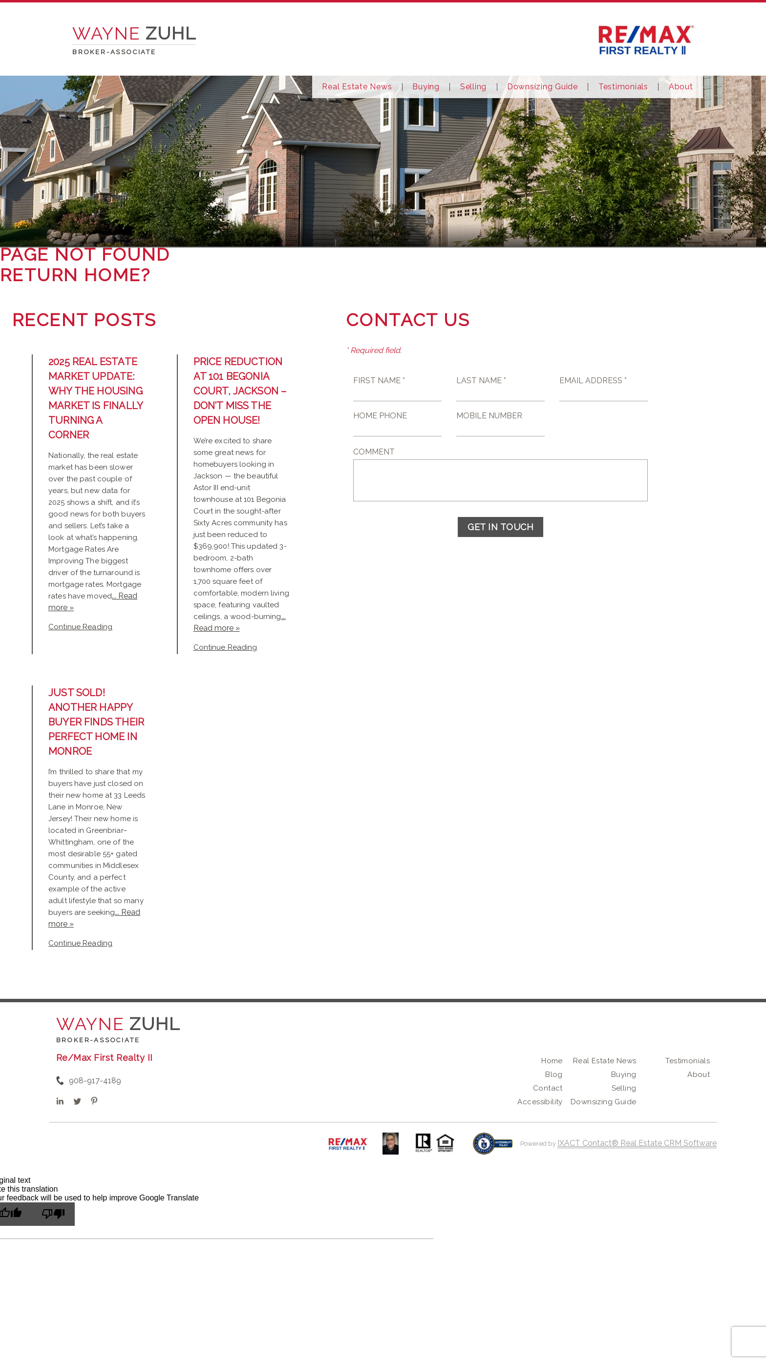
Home (552, 1060)
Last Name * (481, 380)
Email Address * (593, 380)
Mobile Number (489, 415)
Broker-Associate (98, 1040)
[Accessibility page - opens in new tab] (492, 1148)
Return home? (75, 275)
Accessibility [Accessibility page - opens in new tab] (539, 1101)
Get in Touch (500, 527)
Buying (426, 87)
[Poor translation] (53, 1214)
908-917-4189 (95, 1080)
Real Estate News (357, 87)
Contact (548, 1088)
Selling (473, 87)
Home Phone (380, 415)
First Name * (379, 380)
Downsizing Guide (542, 87)
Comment (374, 451)
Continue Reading (80, 626)
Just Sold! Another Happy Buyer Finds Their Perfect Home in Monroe (96, 722)
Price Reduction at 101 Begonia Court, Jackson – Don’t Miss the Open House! (240, 391)
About (681, 87)
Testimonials (623, 87)
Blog (554, 1074)
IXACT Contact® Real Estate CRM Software (637, 1143)
